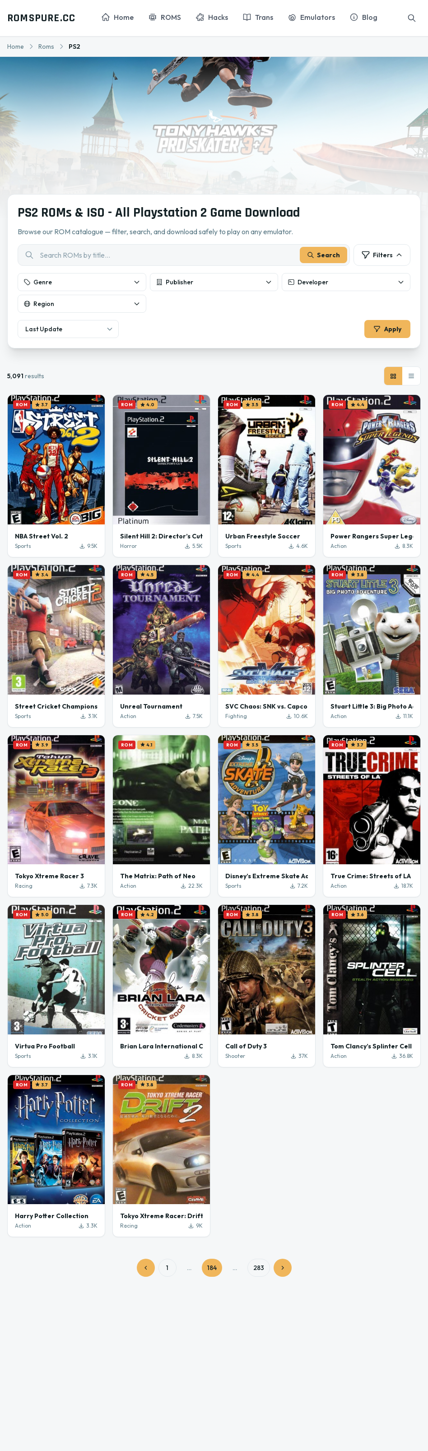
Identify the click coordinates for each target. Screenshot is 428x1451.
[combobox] (184, 256)
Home (15, 46)
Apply (386, 330)
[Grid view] (393, 378)
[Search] (412, 18)
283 (258, 1270)
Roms (46, 46)
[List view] (411, 378)
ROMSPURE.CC (41, 18)
